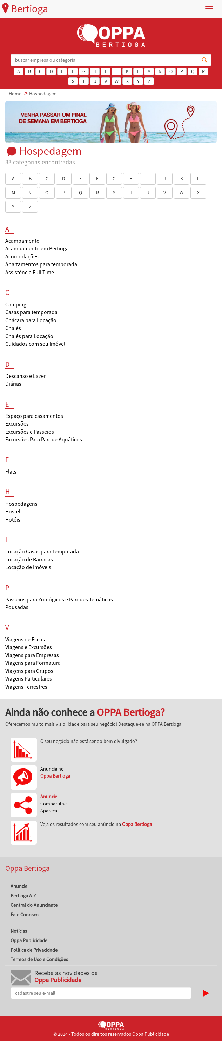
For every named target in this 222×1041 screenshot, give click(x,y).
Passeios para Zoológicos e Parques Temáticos (59, 599)
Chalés (13, 328)
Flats (10, 471)
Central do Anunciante (34, 905)
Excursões (17, 423)
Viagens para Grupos (29, 671)
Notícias (19, 931)
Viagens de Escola (26, 639)
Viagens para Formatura (33, 663)
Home (15, 93)
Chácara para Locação (30, 320)
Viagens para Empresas (32, 655)
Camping (15, 304)
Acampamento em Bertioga (37, 248)
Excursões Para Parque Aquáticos (43, 439)
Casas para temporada (31, 312)
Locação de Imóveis (28, 567)
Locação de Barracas (29, 559)
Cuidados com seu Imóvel (35, 343)
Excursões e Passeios (29, 431)
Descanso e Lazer (25, 376)
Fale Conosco (25, 914)
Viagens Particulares (28, 678)
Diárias (13, 383)
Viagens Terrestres (26, 686)
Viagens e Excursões (28, 647)
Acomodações (22, 256)
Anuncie (19, 886)
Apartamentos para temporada (41, 264)
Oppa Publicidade (29, 940)
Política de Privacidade (34, 950)
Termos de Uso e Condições (39, 959)
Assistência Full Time (29, 272)
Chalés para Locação (29, 336)
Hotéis (12, 519)
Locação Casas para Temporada (42, 551)
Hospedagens (21, 504)
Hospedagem (43, 93)
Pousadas (16, 607)
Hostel (12, 511)
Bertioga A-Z (23, 895)
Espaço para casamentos (34, 416)
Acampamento (22, 240)
